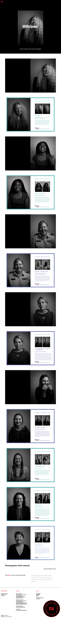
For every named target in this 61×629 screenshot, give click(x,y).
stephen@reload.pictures (21, 603)
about (9, 1)
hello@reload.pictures (20, 607)
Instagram (38, 593)
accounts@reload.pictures (21, 610)
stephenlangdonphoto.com (21, 604)
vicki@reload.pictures (20, 596)
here (9, 575)
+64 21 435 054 (19, 595)
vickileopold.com (19, 597)
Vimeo (37, 595)
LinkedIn (38, 594)
